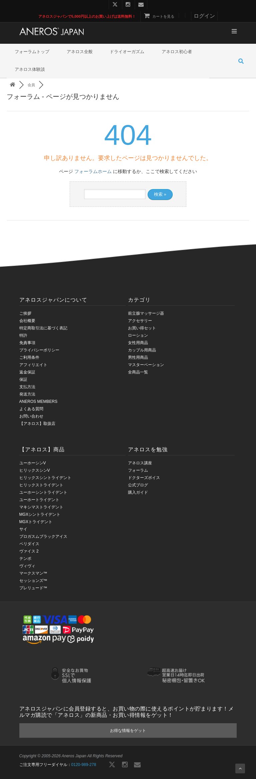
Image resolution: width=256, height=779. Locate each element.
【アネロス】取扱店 (37, 423)
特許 (23, 335)
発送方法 (27, 394)
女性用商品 (138, 342)
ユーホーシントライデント (43, 492)
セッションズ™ (33, 580)
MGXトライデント (35, 521)
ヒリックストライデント (41, 485)
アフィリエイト (33, 364)
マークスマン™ (33, 573)
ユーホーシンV (32, 463)
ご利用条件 (29, 357)
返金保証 (27, 372)
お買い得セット (142, 328)
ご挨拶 (25, 313)
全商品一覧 (138, 372)
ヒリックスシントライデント (45, 477)
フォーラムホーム (93, 171)
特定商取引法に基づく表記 (43, 328)
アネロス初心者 (177, 51)
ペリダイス (29, 543)
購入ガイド (138, 492)
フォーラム (138, 470)
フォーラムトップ (32, 51)
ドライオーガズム (127, 51)
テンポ (25, 558)
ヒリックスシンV (34, 470)
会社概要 (27, 320)
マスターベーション (146, 364)
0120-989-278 (83, 764)
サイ (23, 529)
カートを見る (159, 16)
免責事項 (27, 342)
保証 (23, 379)
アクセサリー (140, 320)
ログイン (204, 16)
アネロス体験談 (30, 69)
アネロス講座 (140, 463)
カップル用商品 (142, 350)
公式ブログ (138, 485)
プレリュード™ (33, 588)
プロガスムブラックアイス (43, 536)
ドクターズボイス (144, 477)
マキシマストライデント (41, 507)
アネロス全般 (80, 51)
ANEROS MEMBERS (38, 401)
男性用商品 (138, 357)
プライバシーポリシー (39, 350)
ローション (138, 335)
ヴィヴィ (27, 566)
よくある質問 (31, 409)
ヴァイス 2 (29, 551)
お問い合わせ (31, 416)
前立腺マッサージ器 (146, 313)
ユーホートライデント (39, 499)
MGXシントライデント (39, 514)
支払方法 (27, 386)
